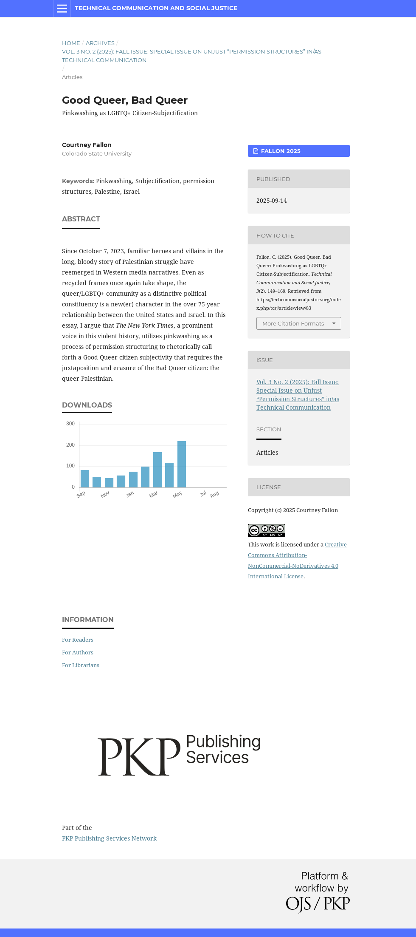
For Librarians (80, 665)
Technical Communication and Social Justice (156, 8)
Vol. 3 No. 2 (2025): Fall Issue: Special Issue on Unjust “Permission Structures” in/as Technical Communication (191, 55)
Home (71, 43)
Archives (100, 43)
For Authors (77, 652)
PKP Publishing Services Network (109, 838)
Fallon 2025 (280, 150)
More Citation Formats (293, 323)
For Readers (77, 639)
